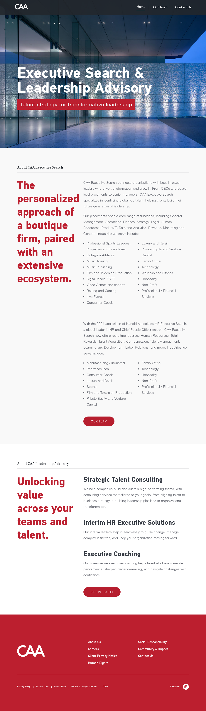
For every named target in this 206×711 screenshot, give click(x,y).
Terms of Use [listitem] (42, 686)
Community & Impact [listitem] (153, 649)
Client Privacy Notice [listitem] (102, 656)
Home (140, 6)
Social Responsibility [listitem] (152, 642)
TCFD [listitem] (105, 686)
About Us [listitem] (94, 642)
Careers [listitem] (93, 649)
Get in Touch (102, 592)
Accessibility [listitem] (60, 686)
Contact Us (183, 7)
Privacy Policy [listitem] (23, 686)
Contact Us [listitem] (145, 656)
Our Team (160, 7)
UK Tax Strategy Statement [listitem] (84, 686)
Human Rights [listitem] (98, 663)
